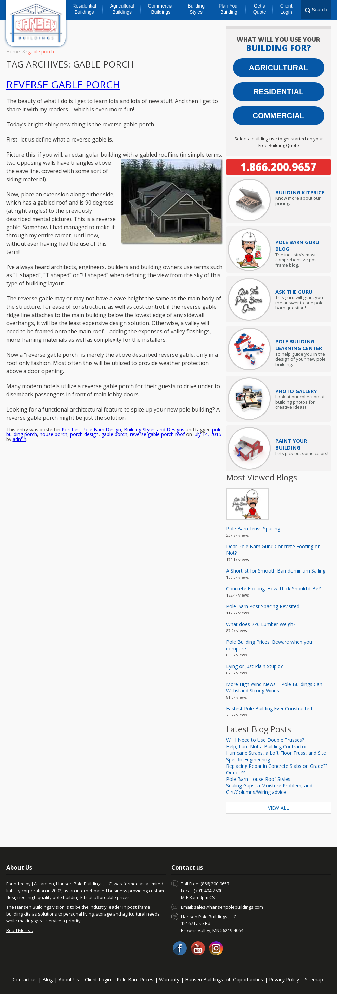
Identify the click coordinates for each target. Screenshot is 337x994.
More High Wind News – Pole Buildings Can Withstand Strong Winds (274, 687)
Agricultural (278, 67)
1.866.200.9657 (278, 167)
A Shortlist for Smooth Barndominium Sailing (275, 570)
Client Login (286, 9)
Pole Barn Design (101, 405)
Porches (71, 405)
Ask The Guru (293, 291)
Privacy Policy (284, 979)
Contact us (25, 979)
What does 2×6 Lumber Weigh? (260, 624)
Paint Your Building (291, 444)
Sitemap (314, 979)
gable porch (114, 409)
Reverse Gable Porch (63, 84)
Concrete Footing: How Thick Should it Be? (273, 588)
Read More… (19, 930)
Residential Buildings (84, 9)
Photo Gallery (296, 391)
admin (19, 414)
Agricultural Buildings (122, 9)
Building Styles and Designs (154, 405)
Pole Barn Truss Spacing (253, 528)
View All (278, 808)
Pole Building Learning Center (298, 345)
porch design (84, 409)
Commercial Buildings (161, 9)
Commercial (278, 115)
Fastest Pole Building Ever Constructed (269, 708)
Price (299, 192)
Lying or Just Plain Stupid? (254, 666)
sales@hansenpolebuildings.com (228, 907)
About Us (69, 979)
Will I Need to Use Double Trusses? (265, 740)
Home (13, 51)
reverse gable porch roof (157, 409)
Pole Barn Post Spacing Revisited (262, 606)
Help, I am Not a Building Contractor (266, 746)
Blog (47, 979)
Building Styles (196, 9)
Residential (279, 91)
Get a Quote (259, 9)
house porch (53, 409)
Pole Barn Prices (135, 979)
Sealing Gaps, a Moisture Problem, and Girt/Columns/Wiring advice (269, 788)
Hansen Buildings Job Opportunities (224, 979)
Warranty (169, 979)
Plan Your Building (229, 9)
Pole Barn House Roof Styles (258, 779)
